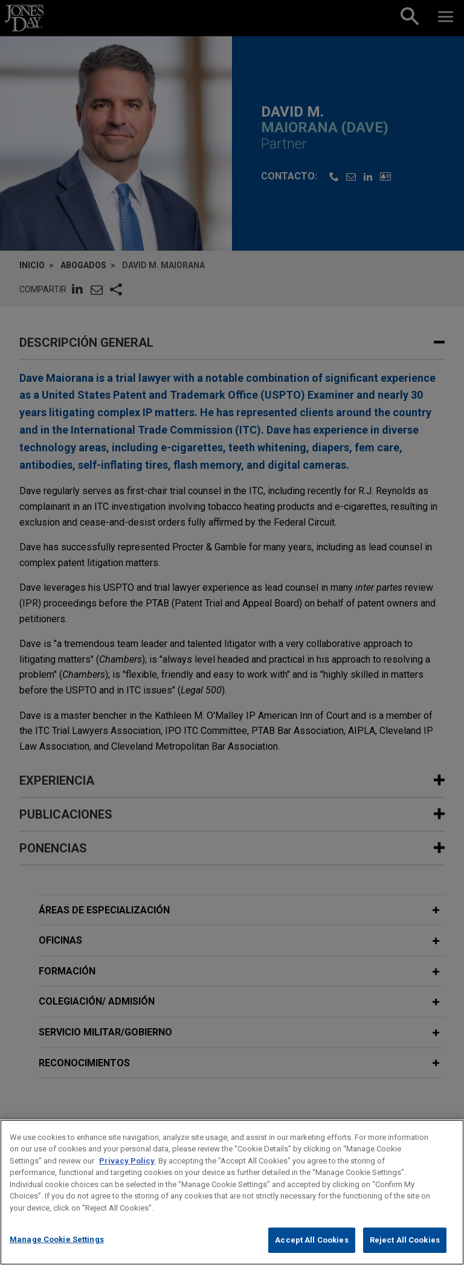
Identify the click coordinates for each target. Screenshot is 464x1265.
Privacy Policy (127, 1174)
